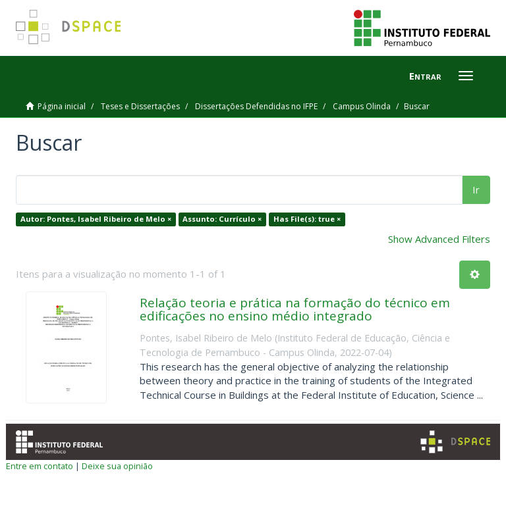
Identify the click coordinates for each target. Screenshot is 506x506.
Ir (476, 189)
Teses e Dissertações (140, 106)
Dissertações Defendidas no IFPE (256, 106)
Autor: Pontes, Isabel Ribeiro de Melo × (95, 219)
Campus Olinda (362, 106)
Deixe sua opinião (117, 466)
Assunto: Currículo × (222, 219)
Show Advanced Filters (439, 238)
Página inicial (62, 106)
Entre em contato (39, 466)
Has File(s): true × (307, 219)
